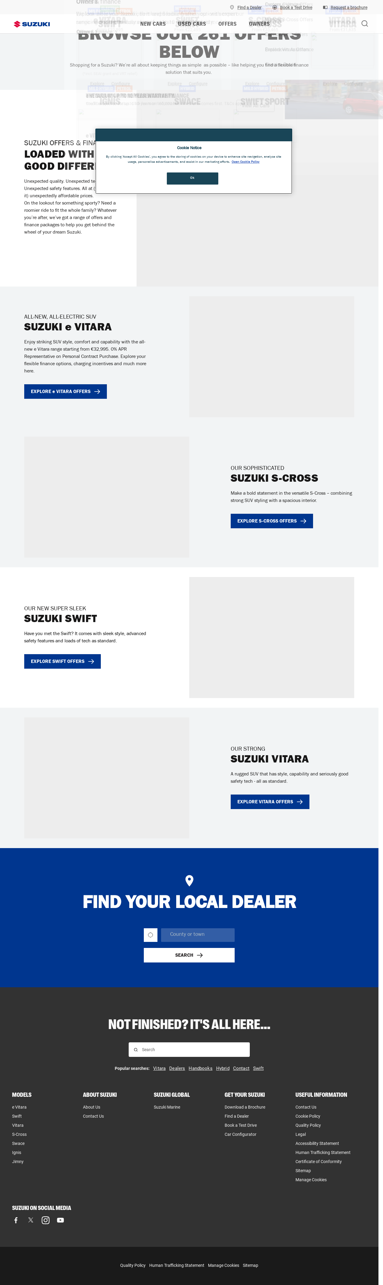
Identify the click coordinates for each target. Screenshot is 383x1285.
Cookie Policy (308, 1116)
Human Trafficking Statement (176, 1265)
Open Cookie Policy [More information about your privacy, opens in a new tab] (245, 162)
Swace (18, 1143)
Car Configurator (240, 1134)
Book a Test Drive (241, 1125)
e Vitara (19, 1107)
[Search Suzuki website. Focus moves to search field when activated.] (365, 24)
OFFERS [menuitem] (227, 23)
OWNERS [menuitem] (259, 23)
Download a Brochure (245, 1107)
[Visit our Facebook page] (16, 1220)
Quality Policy (308, 1125)
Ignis (16, 1152)
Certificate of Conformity (319, 1161)
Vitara (18, 1125)
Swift (17, 1116)
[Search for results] (136, 1050)
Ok (192, 178)
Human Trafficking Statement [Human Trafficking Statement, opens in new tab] (323, 1152)
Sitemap (303, 1170)
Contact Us (93, 1116)
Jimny (18, 1161)
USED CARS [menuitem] (192, 23)
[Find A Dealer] (245, 7)
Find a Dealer (237, 1116)
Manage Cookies (311, 1179)
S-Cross (19, 1134)
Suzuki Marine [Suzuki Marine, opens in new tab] (167, 1107)
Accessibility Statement (317, 1143)
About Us (91, 1107)
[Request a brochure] (345, 7)
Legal (301, 1134)
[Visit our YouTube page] (60, 1220)
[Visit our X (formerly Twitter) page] (31, 1220)
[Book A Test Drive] (292, 7)
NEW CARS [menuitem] (153, 23)
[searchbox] (198, 935)
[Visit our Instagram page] (45, 1220)
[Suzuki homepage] (32, 24)
